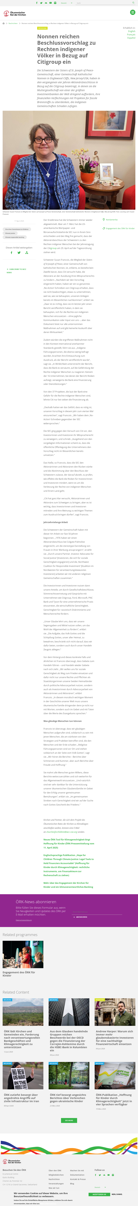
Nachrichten (13, 23)
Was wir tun (54, 1188)
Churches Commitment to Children (16, 229)
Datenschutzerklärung (24, 920)
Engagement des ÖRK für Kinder (120, 228)
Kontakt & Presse (78, 1179)
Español (131, 37)
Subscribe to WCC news (16, 271)
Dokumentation (77, 1175)
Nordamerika (112, 219)
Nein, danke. (117, 1194)
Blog (72, 1183)
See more (69, 1120)
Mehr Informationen (48, 1204)
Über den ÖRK (55, 1170)
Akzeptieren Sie (99, 1194)
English (131, 31)
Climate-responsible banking (14, 237)
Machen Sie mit (77, 1170)
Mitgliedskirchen (56, 1175)
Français (131, 34)
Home (3, 23)
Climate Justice (10, 233)
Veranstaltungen (56, 1183)
